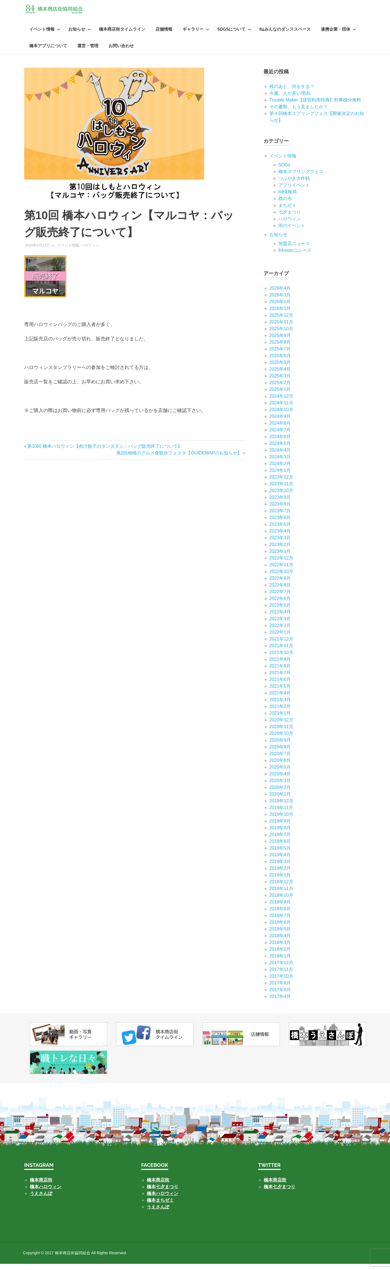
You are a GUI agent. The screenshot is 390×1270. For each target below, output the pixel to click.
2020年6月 (280, 766)
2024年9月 (280, 422)
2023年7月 (280, 517)
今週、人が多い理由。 (291, 99)
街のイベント (291, 231)
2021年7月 (280, 678)
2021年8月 (280, 672)
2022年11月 (281, 571)
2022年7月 (280, 598)
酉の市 (285, 204)
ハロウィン (90, 251)
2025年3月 (280, 382)
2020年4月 (280, 780)
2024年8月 (280, 429)
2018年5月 (280, 935)
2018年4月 (280, 942)
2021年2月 (280, 712)
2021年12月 (281, 645)
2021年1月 (280, 719)
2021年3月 (280, 705)
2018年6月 (280, 928)
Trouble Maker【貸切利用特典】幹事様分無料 (315, 106)
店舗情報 (163, 35)
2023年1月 (280, 557)
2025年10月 (281, 334)
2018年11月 (281, 894)
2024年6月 (280, 442)
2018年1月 (280, 962)
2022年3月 (280, 624)
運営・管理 (87, 52)
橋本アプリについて (48, 52)
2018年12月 (281, 888)
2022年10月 (281, 577)
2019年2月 (280, 874)
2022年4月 (280, 618)
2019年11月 (281, 813)
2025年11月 (281, 328)
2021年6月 (280, 685)
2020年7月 (280, 759)
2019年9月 (280, 827)
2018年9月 (280, 908)
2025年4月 (280, 375)
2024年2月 (280, 469)
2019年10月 (281, 820)
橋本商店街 (158, 1186)
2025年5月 (280, 368)
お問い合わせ (121, 52)
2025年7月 (280, 355)
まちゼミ (287, 211)
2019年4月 (280, 861)
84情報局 (287, 198)
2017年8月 (280, 995)
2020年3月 (280, 786)
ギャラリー (195, 35)
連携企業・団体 (338, 35)
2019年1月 (280, 881)
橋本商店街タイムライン (122, 35)
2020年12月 (281, 726)
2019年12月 (281, 807)
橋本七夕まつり (162, 1192)
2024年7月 (280, 436)
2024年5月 (280, 449)
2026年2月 (280, 307)
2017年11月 (281, 975)
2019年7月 (280, 840)
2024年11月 (281, 409)
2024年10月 (281, 415)
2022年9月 (280, 584)
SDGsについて (234, 35)
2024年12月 (281, 402)
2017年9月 (280, 989)
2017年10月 (281, 982)
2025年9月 (280, 341)
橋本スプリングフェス (300, 177)
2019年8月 (280, 834)
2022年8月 (280, 591)
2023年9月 (280, 503)
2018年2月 (280, 955)
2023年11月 (281, 490)
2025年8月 (280, 348)
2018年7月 (280, 921)
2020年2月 (280, 793)
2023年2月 (280, 550)
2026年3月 (280, 301)
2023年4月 (280, 537)
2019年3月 (280, 867)
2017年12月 (281, 968)
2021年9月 (280, 665)
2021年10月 (281, 658)
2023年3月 (280, 544)
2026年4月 (280, 294)
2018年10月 (281, 901)
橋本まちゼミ (160, 1206)
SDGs (284, 171)
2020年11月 (281, 732)
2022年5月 (280, 611)
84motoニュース (294, 256)
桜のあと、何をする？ (291, 92)
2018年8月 (280, 915)
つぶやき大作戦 (294, 184)
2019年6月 (280, 847)
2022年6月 (280, 604)
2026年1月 (280, 314)
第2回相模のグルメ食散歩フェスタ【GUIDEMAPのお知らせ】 (179, 459)
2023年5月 (280, 530)
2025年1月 (280, 395)
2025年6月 (280, 361)
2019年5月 (280, 854)
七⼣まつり (289, 218)
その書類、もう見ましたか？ (298, 112)
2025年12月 (281, 321)
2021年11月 (281, 651)
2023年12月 (281, 483)
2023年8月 (280, 510)
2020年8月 (280, 753)
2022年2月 (280, 631)
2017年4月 (280, 1002)
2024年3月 (280, 463)
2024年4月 (280, 456)
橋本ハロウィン (45, 1192)
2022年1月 (280, 638)
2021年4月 (280, 699)
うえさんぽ (41, 1199)
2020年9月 (280, 746)
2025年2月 (280, 388)
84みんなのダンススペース (285, 35)
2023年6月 (280, 523)
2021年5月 (280, 692)
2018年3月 (280, 948)
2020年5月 (280, 773)
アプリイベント (294, 191)
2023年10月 (281, 496)
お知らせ (79, 35)
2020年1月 (280, 800)
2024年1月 (280, 476)
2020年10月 (281, 739)
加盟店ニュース (294, 249)
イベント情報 (44, 35)
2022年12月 (281, 564)
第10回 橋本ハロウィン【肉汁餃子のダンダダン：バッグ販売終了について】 (104, 452)
